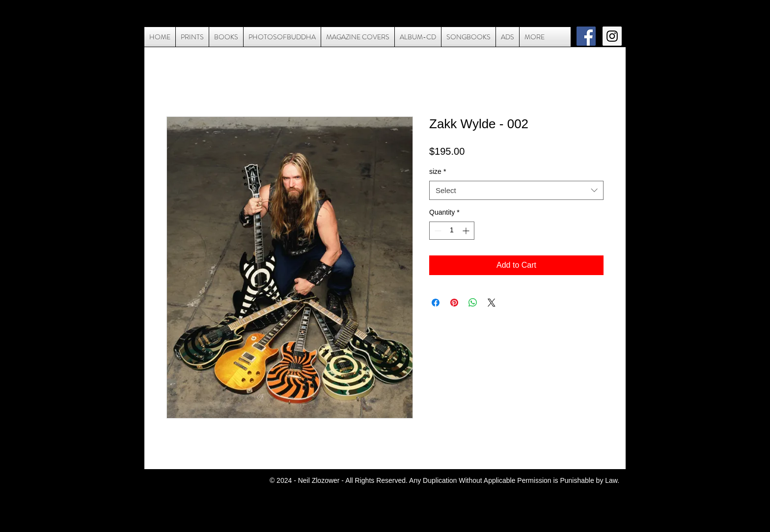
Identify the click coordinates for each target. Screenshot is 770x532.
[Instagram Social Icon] (612, 36)
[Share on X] (491, 302)
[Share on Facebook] (435, 302)
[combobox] (516, 190)
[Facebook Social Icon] (586, 36)
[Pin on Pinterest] (454, 302)
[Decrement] (437, 230)
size (437, 171)
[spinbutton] (452, 230)
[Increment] (467, 230)
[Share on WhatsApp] (473, 302)
